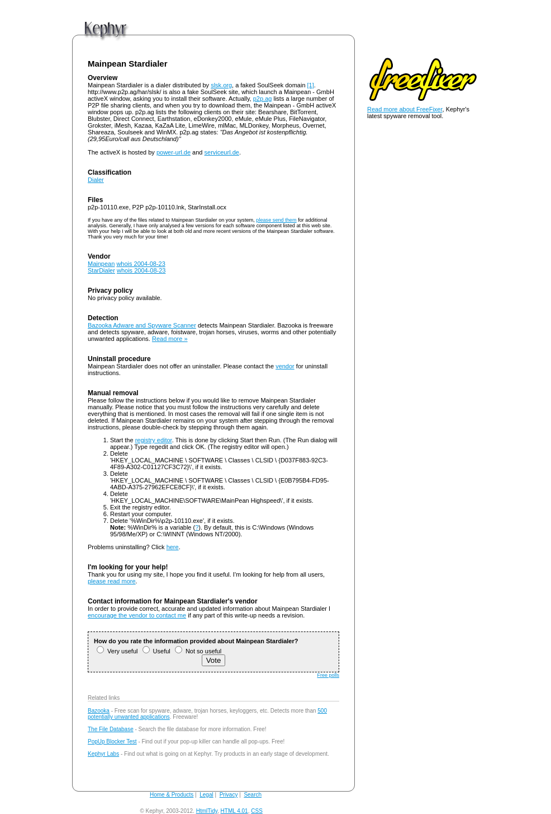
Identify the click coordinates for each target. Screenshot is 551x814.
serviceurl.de (222, 152)
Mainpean (101, 263)
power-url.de (173, 152)
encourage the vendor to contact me (137, 615)
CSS (257, 811)
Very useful (117, 651)
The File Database (111, 729)
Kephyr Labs (103, 754)
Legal (206, 795)
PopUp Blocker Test (112, 741)
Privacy (229, 795)
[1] (310, 85)
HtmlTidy (206, 811)
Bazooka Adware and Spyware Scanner (142, 325)
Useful (156, 651)
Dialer (96, 179)
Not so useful (198, 651)
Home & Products (171, 795)
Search (253, 795)
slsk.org (221, 85)
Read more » (170, 338)
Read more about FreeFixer (405, 109)
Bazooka (99, 711)
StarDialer (101, 270)
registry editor (153, 440)
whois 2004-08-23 (140, 263)
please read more (112, 581)
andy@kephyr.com (287, 811)
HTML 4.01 (234, 811)
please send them (276, 220)
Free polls (328, 675)
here (173, 547)
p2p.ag (262, 98)
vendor (285, 366)
